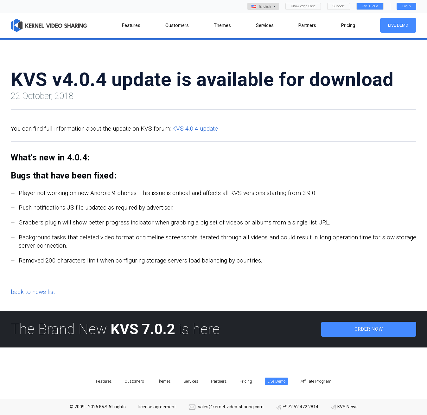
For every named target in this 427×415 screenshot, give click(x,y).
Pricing (245, 381)
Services (190, 381)
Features (104, 381)
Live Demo (398, 25)
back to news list (33, 291)
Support (339, 6)
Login (406, 6)
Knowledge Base (303, 6)
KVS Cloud (370, 6)
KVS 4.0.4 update (195, 128)
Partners (219, 381)
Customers (134, 381)
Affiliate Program (316, 381)
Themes (164, 381)
